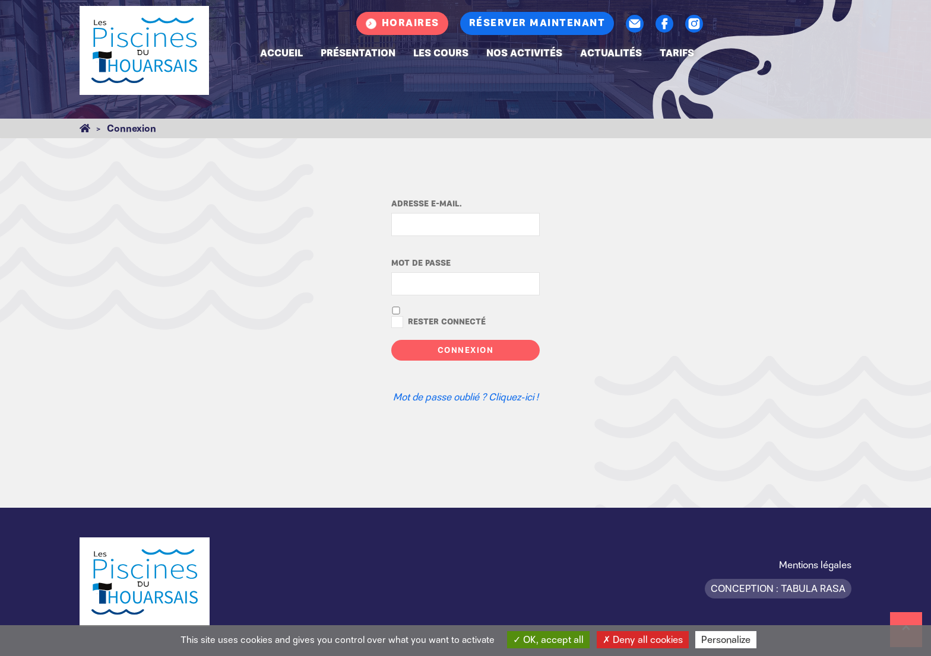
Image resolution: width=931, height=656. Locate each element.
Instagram (694, 24)
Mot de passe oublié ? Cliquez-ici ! (466, 396)
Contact (635, 24)
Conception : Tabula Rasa (778, 588)
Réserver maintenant (537, 23)
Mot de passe (421, 263)
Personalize (725, 639)
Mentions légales (815, 564)
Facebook (664, 24)
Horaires (410, 23)
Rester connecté (447, 322)
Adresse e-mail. (426, 204)
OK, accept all (548, 639)
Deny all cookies (643, 639)
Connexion (466, 350)
